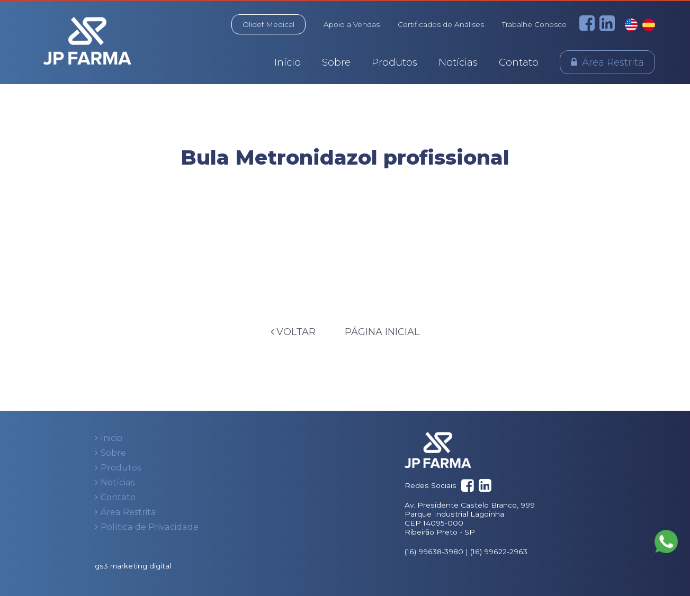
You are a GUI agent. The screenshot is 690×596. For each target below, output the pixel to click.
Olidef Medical (268, 24)
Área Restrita (613, 62)
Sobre (336, 62)
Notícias (458, 62)
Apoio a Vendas (352, 24)
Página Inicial (382, 332)
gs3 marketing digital (133, 566)
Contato (519, 62)
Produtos (394, 62)
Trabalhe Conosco (534, 24)
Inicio (111, 438)
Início (287, 62)
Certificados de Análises (441, 24)
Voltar (293, 332)
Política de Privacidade (150, 527)
